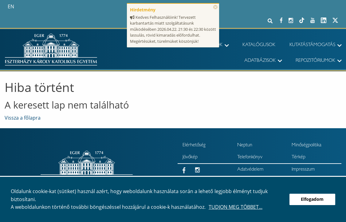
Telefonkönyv (249, 157)
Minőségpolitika (306, 145)
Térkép (298, 157)
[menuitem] (256, 45)
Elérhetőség (194, 145)
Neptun (244, 145)
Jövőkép (190, 157)
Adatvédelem (250, 169)
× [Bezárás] (215, 7)
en (11, 6)
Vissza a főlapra (23, 117)
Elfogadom (312, 199)
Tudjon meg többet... (235, 207)
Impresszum (303, 169)
